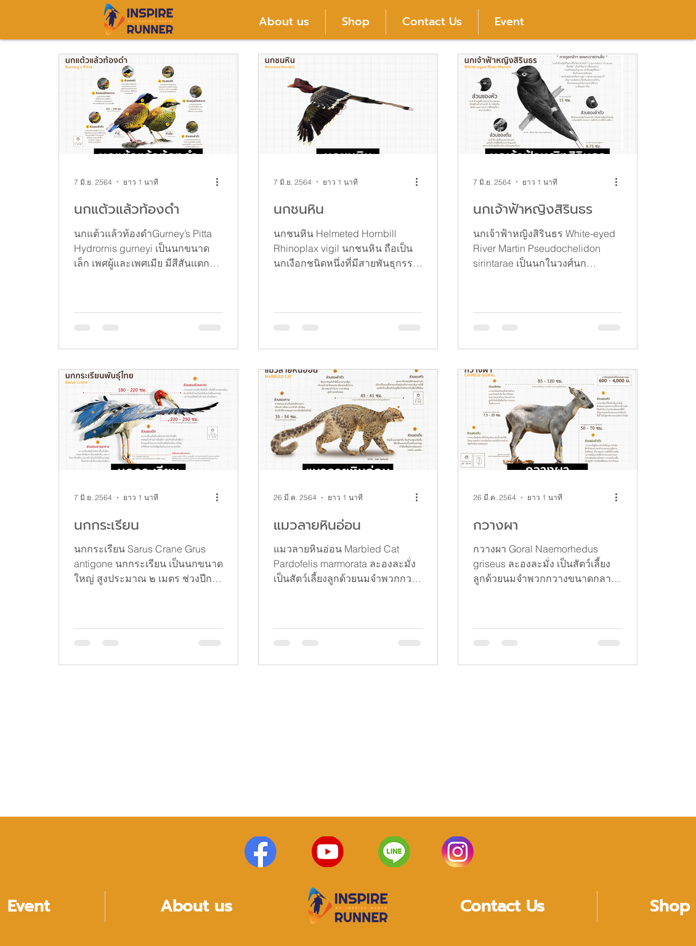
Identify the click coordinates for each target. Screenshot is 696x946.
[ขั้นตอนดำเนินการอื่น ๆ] (221, 181)
